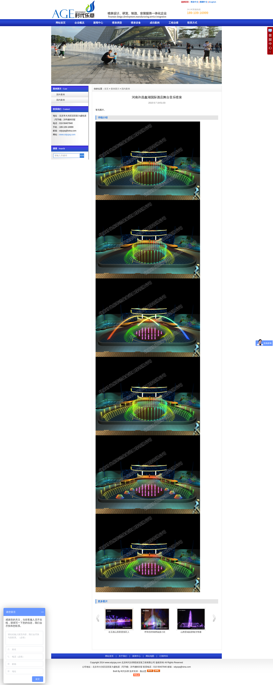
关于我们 (123, 656)
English (212, 2)
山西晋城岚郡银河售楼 (191, 632)
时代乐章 (125, 671)
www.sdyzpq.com (67, 134)
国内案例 (60, 100)
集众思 (143, 671)
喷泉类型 (117, 22)
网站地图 (150, 656)
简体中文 (194, 2)
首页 (106, 89)
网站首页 (60, 22)
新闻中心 (98, 22)
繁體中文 (204, 2)
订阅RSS (163, 656)
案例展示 (115, 89)
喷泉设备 (136, 22)
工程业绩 (173, 22)
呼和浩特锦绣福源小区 (155, 632)
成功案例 (154, 22)
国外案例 (60, 94)
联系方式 (192, 22)
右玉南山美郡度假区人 (118, 632)
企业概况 (79, 22)
